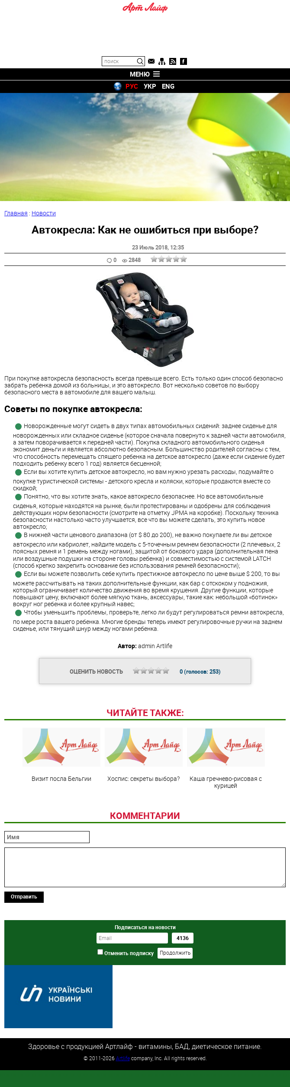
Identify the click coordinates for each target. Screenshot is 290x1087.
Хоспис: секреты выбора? (144, 814)
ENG (168, 86)
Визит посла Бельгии (61, 814)
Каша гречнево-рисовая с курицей (226, 817)
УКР (150, 86)
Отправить (24, 955)
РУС (132, 86)
